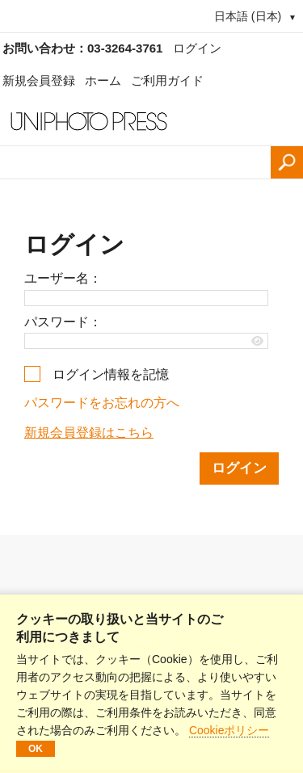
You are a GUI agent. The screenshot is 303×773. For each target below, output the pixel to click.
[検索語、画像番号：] (135, 162)
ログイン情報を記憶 (111, 374)
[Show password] (258, 341)
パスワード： (63, 322)
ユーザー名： (63, 278)
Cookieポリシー (229, 730)
